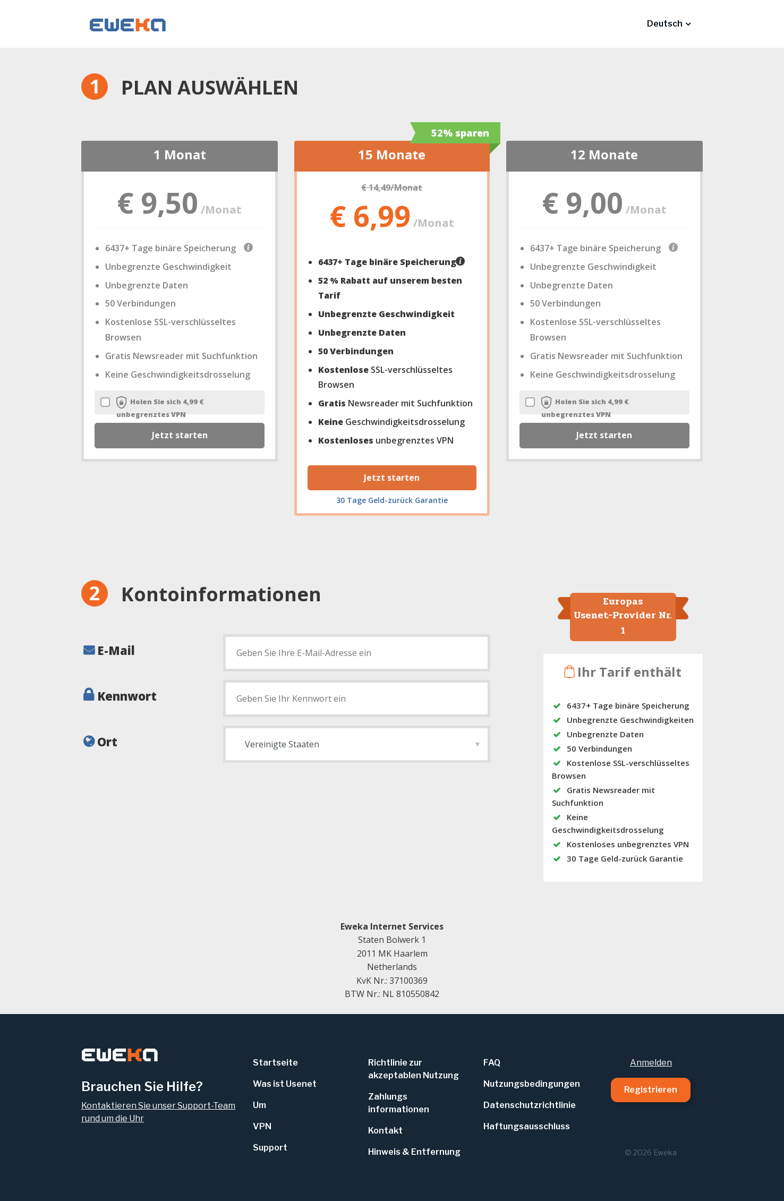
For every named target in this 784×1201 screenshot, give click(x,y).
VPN (262, 1126)
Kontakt (385, 1131)
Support (270, 1148)
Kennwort (127, 696)
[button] (669, 24)
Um (259, 1105)
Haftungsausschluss (526, 1126)
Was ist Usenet (285, 1084)
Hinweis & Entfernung (414, 1152)
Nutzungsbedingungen (531, 1084)
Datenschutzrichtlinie (529, 1105)
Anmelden (651, 1063)
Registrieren (650, 1090)
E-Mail (116, 650)
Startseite (275, 1063)
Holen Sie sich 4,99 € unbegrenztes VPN (152, 407)
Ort (107, 741)
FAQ (491, 1063)
